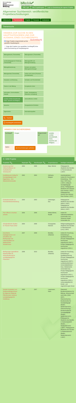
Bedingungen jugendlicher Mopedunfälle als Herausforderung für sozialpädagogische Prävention (10, 255)
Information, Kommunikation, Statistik (11, 93)
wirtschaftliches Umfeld (31, 99)
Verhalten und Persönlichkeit (32, 80)
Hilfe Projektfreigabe (38, 7)
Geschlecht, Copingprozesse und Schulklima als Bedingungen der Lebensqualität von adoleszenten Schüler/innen (9, 238)
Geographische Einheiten (31, 105)
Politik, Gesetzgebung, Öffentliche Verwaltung (31, 93)
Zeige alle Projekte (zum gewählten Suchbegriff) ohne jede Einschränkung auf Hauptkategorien (21, 47)
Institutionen (45, 20)
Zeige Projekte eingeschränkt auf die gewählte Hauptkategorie (16, 42)
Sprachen (6, 105)
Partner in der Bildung (10, 86)
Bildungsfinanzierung (9, 67)
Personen (36, 20)
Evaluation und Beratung (10, 80)
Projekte (27, 20)
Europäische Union (30, 86)
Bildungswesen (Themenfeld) (32, 54)
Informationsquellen (30, 111)
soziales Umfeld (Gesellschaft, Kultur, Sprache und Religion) (12, 99)
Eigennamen (7, 111)
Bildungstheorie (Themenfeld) (12, 54)
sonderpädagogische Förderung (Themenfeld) (12, 61)
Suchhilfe (36, 40)
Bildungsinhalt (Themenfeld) (11, 73)
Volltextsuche (7, 20)
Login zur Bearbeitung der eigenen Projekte (60, 7)
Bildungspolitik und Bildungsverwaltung (30, 61)
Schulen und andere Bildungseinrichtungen (31, 68)
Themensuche (18, 20)
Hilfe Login (26, 7)
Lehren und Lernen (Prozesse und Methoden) (33, 74)
